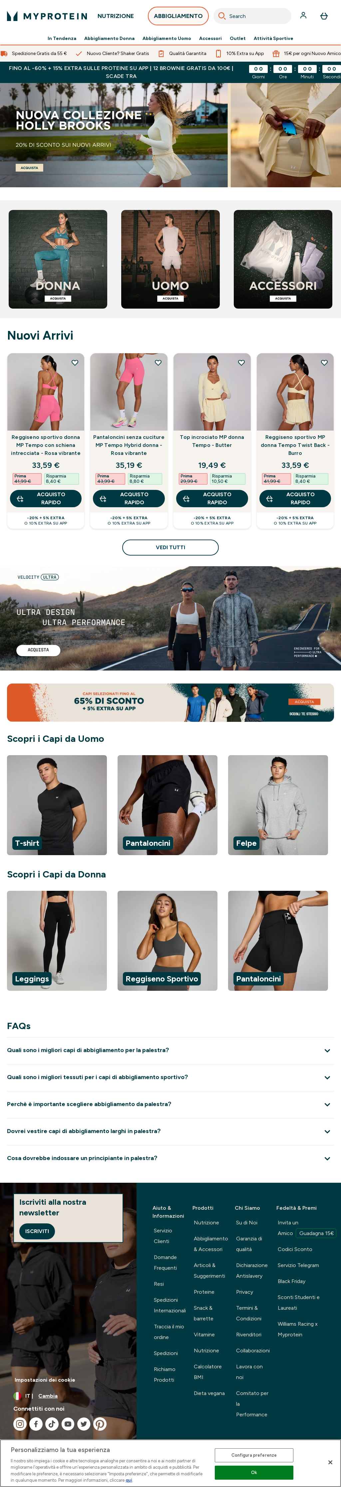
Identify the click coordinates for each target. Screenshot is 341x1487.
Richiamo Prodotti (164, 1374)
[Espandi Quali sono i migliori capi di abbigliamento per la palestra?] (170, 1050)
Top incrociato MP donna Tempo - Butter (212, 441)
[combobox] (252, 16)
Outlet (238, 38)
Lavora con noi (249, 1371)
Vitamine (204, 1334)
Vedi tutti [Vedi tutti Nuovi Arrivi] (170, 547)
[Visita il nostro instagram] (20, 1424)
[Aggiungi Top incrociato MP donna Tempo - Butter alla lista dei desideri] (241, 362)
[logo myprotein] (47, 16)
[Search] (222, 16)
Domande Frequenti (165, 1262)
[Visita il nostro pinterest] (100, 1424)
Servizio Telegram (298, 1265)
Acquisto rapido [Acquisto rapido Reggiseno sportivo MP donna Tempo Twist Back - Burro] (290, 498)
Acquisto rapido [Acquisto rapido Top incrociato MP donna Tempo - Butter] (206, 498)
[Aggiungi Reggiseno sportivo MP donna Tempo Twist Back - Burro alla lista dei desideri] (324, 362)
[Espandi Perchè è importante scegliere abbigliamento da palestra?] (170, 1104)
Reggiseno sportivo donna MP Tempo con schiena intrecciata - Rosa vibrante (45, 445)
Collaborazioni (253, 1350)
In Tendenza (62, 38)
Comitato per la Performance (252, 1404)
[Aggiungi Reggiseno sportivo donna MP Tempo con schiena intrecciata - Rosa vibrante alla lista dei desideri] (75, 362)
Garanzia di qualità (249, 1243)
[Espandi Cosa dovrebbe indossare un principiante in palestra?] (170, 1158)
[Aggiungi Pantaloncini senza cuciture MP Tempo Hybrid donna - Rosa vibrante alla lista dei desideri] (158, 362)
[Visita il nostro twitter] (84, 1424)
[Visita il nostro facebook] (36, 1424)
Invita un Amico (307, 1228)
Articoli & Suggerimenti (209, 1270)
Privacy (244, 1292)
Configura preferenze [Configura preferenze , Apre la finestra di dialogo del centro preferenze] (254, 1455)
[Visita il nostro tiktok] (52, 1424)
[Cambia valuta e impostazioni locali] (68, 1396)
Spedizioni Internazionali (170, 1305)
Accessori (210, 38)
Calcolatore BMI (208, 1371)
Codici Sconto (295, 1249)
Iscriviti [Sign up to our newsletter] (37, 1231)
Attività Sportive (273, 38)
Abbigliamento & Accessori (211, 1243)
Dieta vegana (209, 1393)
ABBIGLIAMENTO (178, 17)
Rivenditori (248, 1334)
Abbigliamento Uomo (167, 38)
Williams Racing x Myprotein (298, 1329)
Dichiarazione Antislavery (252, 1270)
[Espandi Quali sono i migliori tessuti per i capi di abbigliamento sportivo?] (170, 1077)
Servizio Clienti (163, 1235)
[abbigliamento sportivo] (170, 135)
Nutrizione (206, 1222)
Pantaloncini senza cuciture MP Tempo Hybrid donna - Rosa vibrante (128, 445)
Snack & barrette (203, 1313)
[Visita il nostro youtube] (68, 1424)
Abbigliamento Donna (109, 38)
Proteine (204, 1292)
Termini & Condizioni (248, 1313)
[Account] (304, 16)
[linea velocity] (170, 618)
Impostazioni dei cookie (45, 1380)
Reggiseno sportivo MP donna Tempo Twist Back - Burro (295, 445)
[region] (170, 806)
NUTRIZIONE (116, 17)
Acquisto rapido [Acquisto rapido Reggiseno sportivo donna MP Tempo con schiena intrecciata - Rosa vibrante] (40, 498)
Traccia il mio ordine (169, 1331)
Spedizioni (166, 1353)
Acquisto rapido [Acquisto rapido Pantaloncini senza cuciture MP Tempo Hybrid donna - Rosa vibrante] (123, 498)
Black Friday (291, 1281)
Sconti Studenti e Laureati (299, 1302)
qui (129, 1480)
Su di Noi (246, 1222)
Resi (159, 1284)
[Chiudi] (330, 1462)
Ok (254, 1472)
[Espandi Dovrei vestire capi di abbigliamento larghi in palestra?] (170, 1131)
